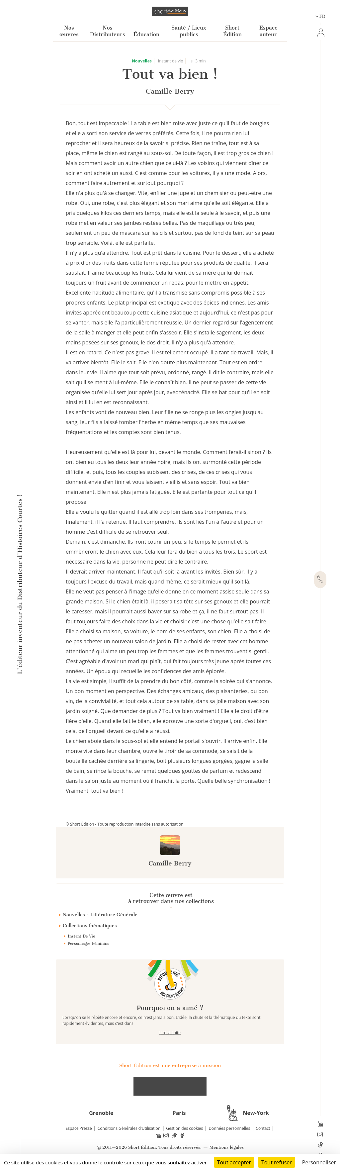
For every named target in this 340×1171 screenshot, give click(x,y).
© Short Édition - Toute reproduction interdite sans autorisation (125, 824)
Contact (263, 1128)
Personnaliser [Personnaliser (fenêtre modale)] (319, 1162)
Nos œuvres (69, 31)
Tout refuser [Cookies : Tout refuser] (276, 1162)
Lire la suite (170, 1033)
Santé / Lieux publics (188, 31)
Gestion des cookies (184, 1128)
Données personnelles (229, 1128)
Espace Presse (79, 1128)
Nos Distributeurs (107, 31)
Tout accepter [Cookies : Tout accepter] (234, 1162)
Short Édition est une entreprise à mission (170, 1065)
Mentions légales (227, 1147)
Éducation (146, 34)
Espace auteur (268, 31)
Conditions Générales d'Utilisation (129, 1128)
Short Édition (232, 31)
